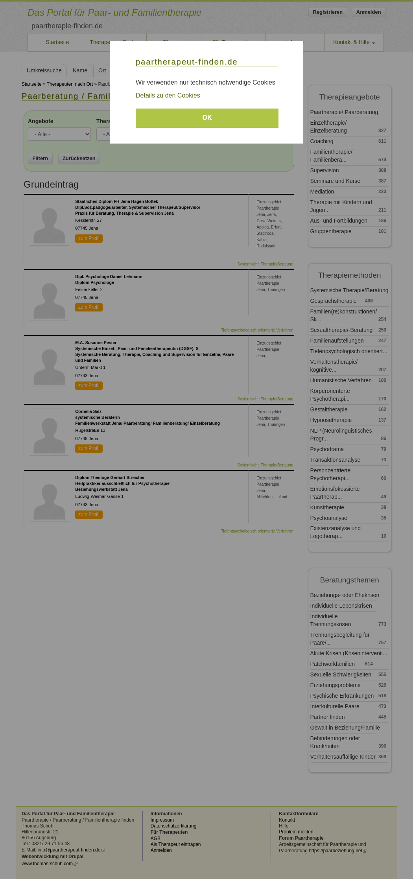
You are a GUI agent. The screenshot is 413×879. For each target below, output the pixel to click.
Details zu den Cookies (168, 95)
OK (207, 117)
